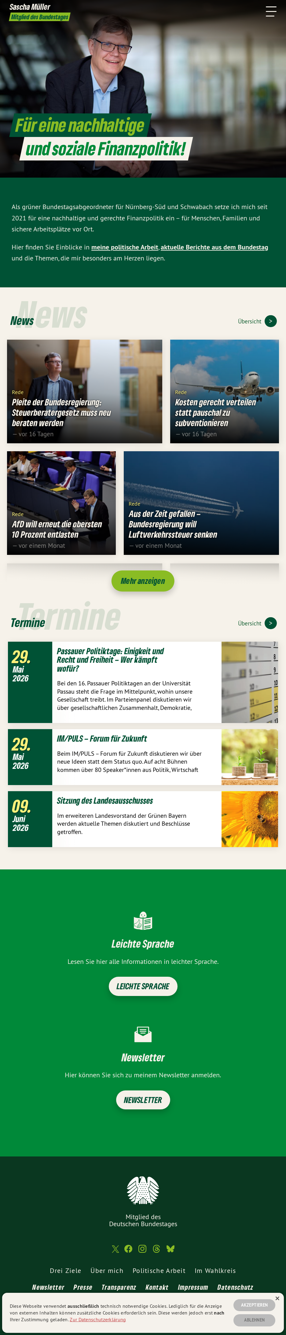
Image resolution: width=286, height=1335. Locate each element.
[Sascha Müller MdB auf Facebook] (128, 1251)
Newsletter (143, 1100)
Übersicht (250, 321)
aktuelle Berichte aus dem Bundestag (214, 247)
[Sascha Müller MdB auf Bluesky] (170, 1251)
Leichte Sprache (143, 986)
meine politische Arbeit (124, 247)
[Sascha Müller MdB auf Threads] (156, 1251)
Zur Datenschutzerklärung (98, 1319)
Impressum (193, 1287)
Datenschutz (235, 1287)
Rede (18, 397)
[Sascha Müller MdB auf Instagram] (142, 1251)
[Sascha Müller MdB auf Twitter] (114, 1251)
